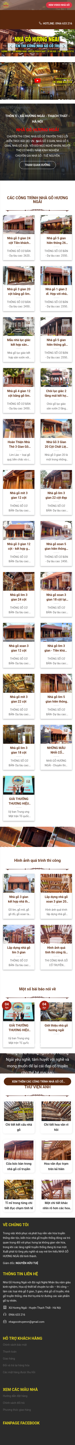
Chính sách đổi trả (13, 1402)
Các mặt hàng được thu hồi (19, 1372)
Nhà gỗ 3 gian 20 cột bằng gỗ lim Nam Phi (18, 291)
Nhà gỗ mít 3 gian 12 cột (19, 495)
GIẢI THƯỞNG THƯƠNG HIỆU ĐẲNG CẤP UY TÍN (19, 801)
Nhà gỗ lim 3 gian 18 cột (18, 750)
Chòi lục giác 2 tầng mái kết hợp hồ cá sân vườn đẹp (56, 393)
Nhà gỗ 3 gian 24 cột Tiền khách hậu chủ (18, 240)
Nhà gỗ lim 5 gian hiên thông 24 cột (56, 699)
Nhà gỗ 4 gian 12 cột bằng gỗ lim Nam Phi (18, 393)
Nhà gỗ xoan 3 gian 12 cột (19, 648)
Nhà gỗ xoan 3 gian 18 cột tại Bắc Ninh (56, 597)
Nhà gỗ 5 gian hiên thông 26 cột (56, 240)
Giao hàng (9, 1358)
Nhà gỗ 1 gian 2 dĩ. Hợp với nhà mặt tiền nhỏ (56, 291)
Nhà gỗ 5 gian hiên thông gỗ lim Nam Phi (56, 342)
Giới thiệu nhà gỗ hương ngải (56, 1028)
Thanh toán (9, 1351)
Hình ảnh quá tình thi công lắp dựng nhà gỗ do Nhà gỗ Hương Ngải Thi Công (56, 950)
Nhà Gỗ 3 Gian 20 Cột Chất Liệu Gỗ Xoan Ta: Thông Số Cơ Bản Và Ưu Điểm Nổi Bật (56, 444)
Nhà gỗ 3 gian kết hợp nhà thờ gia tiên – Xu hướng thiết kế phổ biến (18, 899)
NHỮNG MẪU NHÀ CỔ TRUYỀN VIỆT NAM (56, 750)
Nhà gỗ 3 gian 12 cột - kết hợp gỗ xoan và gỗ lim (18, 546)
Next (63, 47)
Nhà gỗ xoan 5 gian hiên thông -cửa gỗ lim (56, 546)
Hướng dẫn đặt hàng (15, 1395)
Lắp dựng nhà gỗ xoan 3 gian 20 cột (56, 899)
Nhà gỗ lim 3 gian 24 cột (18, 597)
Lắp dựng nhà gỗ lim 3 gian (18, 950)
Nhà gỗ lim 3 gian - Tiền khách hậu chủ (56, 648)
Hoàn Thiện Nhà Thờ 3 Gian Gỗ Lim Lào (19, 444)
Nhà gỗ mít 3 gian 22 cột (19, 699)
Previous (11, 47)
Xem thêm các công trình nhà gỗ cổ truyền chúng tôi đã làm (37, 1082)
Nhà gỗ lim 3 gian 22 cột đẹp (56, 495)
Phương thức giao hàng (17, 1409)
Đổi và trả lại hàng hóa (16, 1365)
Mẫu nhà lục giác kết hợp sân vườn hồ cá (19, 342)
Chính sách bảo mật (15, 1344)
